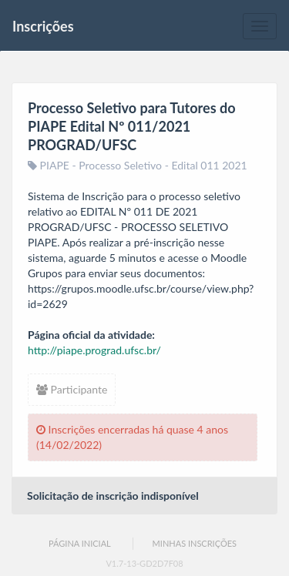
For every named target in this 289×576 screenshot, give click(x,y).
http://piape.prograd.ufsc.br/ (94, 350)
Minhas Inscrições (195, 543)
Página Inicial (80, 543)
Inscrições (43, 26)
